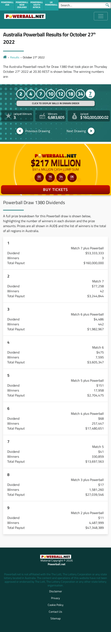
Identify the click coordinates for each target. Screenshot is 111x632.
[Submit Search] (107, 4)
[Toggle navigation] (101, 16)
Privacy (55, 598)
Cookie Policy (55, 605)
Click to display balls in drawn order (55, 103)
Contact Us (55, 611)
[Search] (84, 5)
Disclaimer (55, 591)
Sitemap (55, 618)
